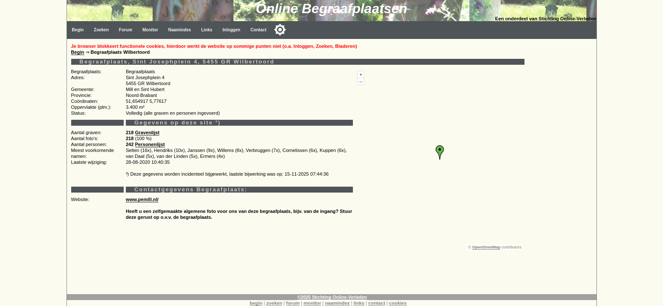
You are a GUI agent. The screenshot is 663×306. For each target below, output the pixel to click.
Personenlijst (150, 144)
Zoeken (101, 30)
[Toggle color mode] (280, 29)
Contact (258, 30)
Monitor (150, 30)
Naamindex (179, 30)
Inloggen (231, 30)
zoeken (274, 303)
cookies (398, 303)
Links (206, 30)
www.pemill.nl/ (142, 199)
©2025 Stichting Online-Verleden (332, 297)
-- (360, 81)
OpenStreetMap (486, 247)
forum (293, 303)
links (359, 303)
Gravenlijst (147, 132)
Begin (78, 30)
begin (256, 303)
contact (376, 303)
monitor (312, 303)
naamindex (337, 303)
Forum (125, 30)
